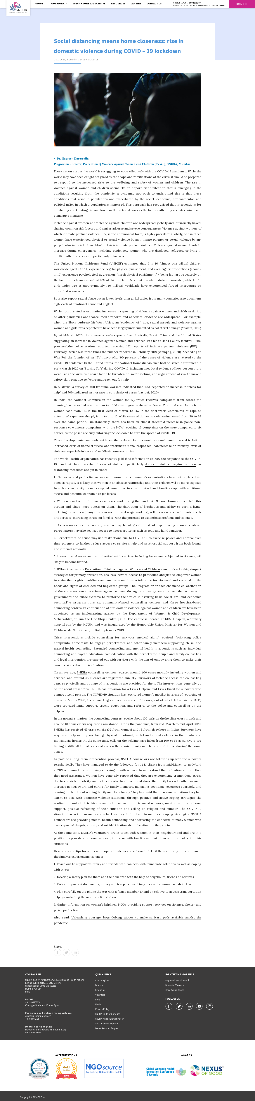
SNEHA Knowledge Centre (88, 3)
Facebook (57, 952)
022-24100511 (218, 5)
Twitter (66, 952)
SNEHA (82, 672)
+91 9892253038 (32, 1002)
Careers (136, 3)
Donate (242, 4)
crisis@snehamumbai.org (38, 1016)
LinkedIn (75, 952)
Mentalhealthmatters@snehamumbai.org (45, 1029)
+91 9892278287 (32, 1019)
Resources (118, 3)
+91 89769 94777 (33, 1032)
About (40, 3)
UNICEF (116, 263)
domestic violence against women (170, 464)
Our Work (59, 3)
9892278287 (195, 3)
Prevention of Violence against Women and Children (122, 569)
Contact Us (154, 3)
